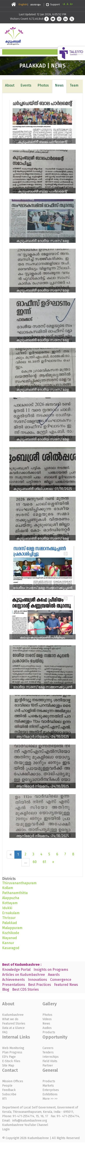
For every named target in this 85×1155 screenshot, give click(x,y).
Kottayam (10, 903)
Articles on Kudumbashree (23, 975)
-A (63, 4)
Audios (47, 1028)
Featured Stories (13, 1023)
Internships (50, 1057)
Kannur (8, 943)
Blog (5, 989)
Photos (43, 85)
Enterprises (50, 1090)
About (9, 85)
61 (44, 862)
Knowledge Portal (16, 969)
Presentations (13, 985)
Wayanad (9, 938)
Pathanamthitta (15, 893)
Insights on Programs (51, 969)
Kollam (7, 888)
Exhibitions (50, 1094)
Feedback (9, 1090)
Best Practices (39, 985)
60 (35, 862)
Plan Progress (12, 1052)
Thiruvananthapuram (19, 883)
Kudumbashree (13, 1015)
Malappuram (12, 928)
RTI (4, 1099)
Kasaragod (10, 948)
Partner (47, 1065)
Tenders (48, 1052)
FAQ (4, 1032)
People (7, 1085)
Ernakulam (11, 913)
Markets (48, 1085)
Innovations (37, 980)
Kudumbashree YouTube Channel (25, 1125)
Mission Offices (12, 1081)
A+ (71, 4)
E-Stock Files (11, 1061)
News (59, 85)
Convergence (60, 980)
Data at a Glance (13, 1028)
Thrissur (9, 918)
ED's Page (9, 1057)
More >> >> (50, 1099)
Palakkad (9, 923)
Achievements (13, 980)
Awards (54, 975)
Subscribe (9, 1094)
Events (25, 85)
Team (74, 85)
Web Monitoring (13, 1048)
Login (6, 1129)
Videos (47, 1019)
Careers (47, 1048)
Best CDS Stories (25, 989)
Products (48, 1032)
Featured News (66, 985)
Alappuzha (10, 898)
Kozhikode (10, 933)
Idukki (7, 908)
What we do (10, 1019)
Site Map (8, 1065)
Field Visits (49, 1061)
